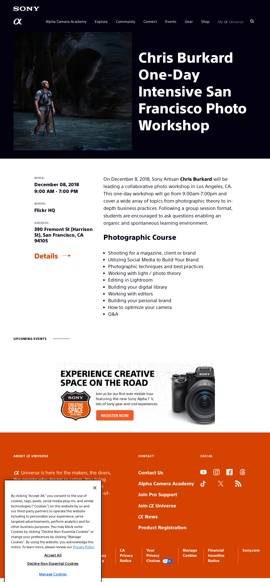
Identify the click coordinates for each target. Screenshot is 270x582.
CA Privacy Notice (126, 555)
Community (125, 21)
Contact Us (150, 472)
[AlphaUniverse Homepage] (18, 21)
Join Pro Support (157, 494)
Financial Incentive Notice (216, 555)
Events (170, 21)
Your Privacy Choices (159, 556)
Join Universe (157, 505)
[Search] (252, 21)
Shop (205, 21)
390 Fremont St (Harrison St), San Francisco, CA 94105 (63, 234)
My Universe (230, 21)
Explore (101, 21)
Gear (189, 21)
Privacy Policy (83, 571)
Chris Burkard (196, 179)
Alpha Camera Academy (66, 21)
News (148, 516)
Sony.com (251, 550)
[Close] (95, 512)
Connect (150, 21)
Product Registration (162, 527)
